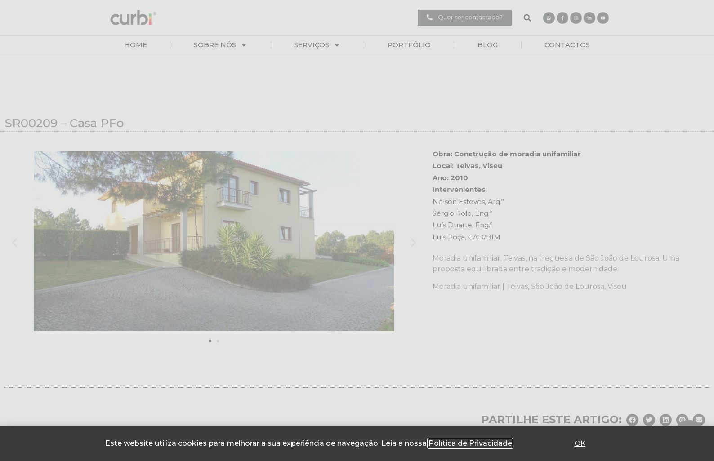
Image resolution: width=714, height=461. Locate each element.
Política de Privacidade (470, 443)
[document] (357, 230)
